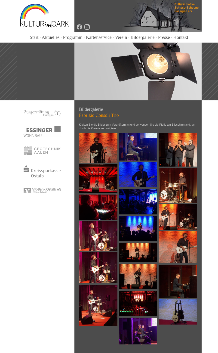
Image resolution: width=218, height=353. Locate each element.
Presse (164, 37)
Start (34, 37)
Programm (72, 37)
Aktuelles (51, 37)
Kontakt (180, 37)
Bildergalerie (143, 37)
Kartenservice (99, 37)
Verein (121, 37)
